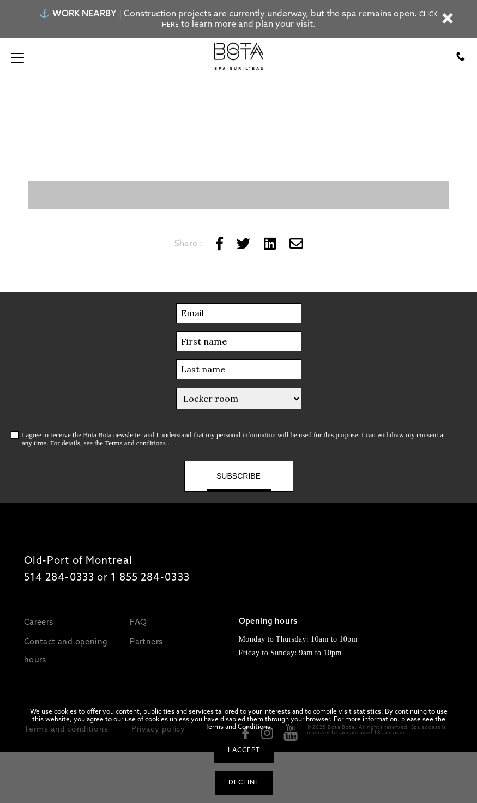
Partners (146, 641)
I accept (244, 750)
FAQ (138, 622)
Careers (38, 622)
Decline (243, 782)
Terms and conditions (135, 443)
